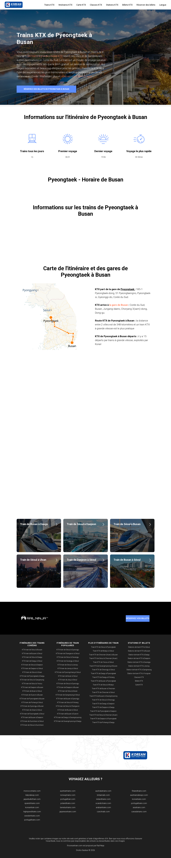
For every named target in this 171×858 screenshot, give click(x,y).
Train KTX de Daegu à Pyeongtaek (103, 673)
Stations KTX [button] (112, 5)
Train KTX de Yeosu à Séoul (103, 662)
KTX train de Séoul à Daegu (32, 657)
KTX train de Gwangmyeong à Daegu (67, 721)
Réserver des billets (146, 5)
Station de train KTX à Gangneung (139, 670)
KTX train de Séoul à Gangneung (32, 680)
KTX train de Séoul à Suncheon (32, 725)
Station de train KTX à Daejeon (139, 658)
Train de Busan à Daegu (34, 524)
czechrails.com (103, 811)
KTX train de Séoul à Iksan (67, 691)
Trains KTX (49, 5)
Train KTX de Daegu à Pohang (103, 677)
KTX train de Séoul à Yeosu (32, 683)
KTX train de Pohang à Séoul (32, 702)
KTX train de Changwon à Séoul (67, 653)
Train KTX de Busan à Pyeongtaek (103, 681)
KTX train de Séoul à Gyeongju (68, 650)
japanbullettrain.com (32, 799)
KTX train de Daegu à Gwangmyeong (67, 717)
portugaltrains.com (32, 820)
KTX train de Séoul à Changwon (67, 706)
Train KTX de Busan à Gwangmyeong (103, 696)
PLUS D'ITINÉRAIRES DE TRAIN (103, 643)
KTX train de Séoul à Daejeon (32, 665)
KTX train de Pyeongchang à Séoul (68, 672)
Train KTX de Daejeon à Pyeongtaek (103, 719)
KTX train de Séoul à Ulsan (32, 672)
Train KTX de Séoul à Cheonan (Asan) (103, 658)
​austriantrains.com (67, 791)
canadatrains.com (139, 811)
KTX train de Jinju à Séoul (67, 680)
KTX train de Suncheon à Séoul (32, 721)
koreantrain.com (32, 807)
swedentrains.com (32, 816)
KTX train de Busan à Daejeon (32, 717)
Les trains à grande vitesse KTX (44, 56)
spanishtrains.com (32, 803)
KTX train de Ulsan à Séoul (32, 710)
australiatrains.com (103, 791)
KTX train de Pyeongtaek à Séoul (32, 714)
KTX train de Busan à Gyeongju (67, 699)
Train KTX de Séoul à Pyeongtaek (103, 647)
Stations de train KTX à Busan (139, 651)
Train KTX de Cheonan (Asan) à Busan (103, 655)
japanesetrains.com (67, 811)
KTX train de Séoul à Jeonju (68, 665)
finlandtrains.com (139, 791)
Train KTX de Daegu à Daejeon (103, 704)
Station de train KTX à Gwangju (138, 662)
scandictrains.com (103, 803)
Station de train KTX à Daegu (139, 655)
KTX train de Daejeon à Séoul (32, 668)
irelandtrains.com (103, 799)
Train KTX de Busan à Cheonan (103, 688)
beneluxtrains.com (67, 807)
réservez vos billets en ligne (77, 76)
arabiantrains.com (103, 807)
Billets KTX (127, 5)
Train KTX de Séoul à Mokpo (103, 685)
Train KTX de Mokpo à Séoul (103, 651)
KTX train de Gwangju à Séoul (68, 661)
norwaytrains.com (67, 795)
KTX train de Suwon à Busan (32, 695)
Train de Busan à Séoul (127, 559)
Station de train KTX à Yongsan (139, 673)
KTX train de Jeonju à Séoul (68, 668)
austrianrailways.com (139, 795)
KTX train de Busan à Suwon (67, 714)
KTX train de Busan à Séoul (32, 653)
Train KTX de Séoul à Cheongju (103, 700)
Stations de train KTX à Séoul (139, 647)
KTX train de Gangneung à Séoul (68, 695)
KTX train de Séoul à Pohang (67, 702)
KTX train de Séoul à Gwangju (68, 657)
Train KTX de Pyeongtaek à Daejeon (103, 711)
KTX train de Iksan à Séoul (32, 691)
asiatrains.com (139, 807)
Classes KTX (96, 5)
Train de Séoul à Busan (127, 524)
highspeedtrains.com (32, 811)
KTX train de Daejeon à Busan (32, 687)
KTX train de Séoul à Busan (32, 650)
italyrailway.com (32, 795)
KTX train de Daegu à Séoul (32, 661)
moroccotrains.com (32, 791)
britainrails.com (103, 795)
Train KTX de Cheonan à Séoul (103, 692)
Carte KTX (81, 5)
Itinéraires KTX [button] (65, 5)
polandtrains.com (67, 803)
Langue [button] (162, 5)
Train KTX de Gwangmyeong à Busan (103, 666)
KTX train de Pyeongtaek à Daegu (32, 676)
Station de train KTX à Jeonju (139, 666)
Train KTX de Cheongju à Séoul (103, 670)
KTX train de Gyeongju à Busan (32, 706)
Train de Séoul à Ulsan (33, 559)
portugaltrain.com (67, 799)
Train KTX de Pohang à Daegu (103, 722)
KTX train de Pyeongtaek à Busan (32, 699)
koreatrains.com (139, 799)
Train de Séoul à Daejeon (81, 524)
